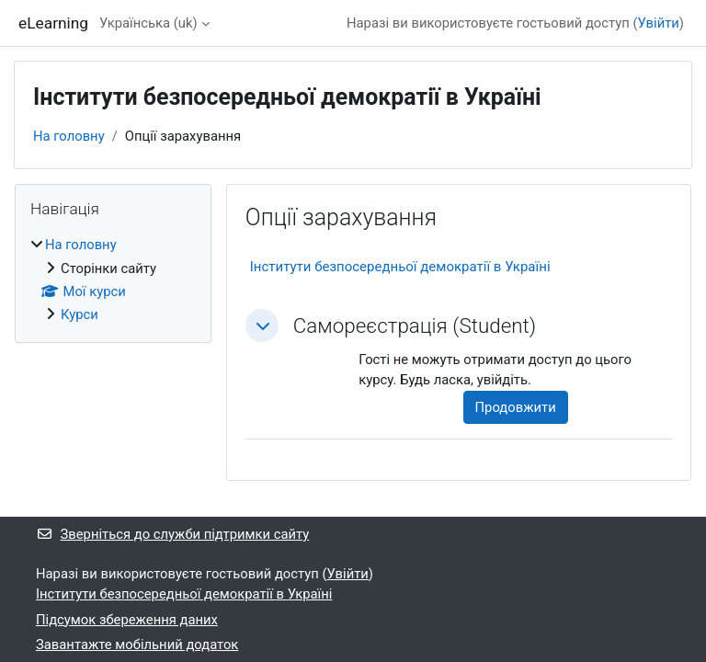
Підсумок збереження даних (127, 619)
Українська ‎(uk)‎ (148, 23)
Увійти (658, 23)
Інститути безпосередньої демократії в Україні (400, 266)
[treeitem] (113, 279)
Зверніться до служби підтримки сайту (172, 534)
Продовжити (515, 407)
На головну (69, 136)
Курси (79, 314)
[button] (262, 325)
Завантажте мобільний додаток (137, 644)
